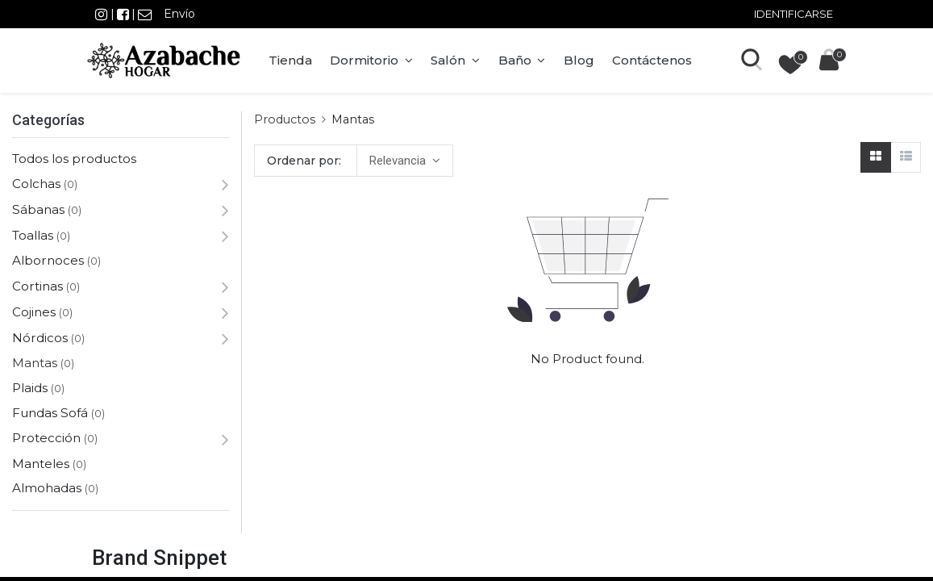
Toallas (32, 235)
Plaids (30, 387)
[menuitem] (294, 60)
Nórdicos (40, 337)
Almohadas (46, 487)
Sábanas (38, 209)
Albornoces (48, 260)
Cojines (34, 312)
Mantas (34, 362)
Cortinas (37, 286)
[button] (404, 160)
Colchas (36, 183)
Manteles (40, 463)
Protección (46, 437)
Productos (284, 119)
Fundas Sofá (50, 412)
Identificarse (793, 13)
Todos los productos (74, 158)
